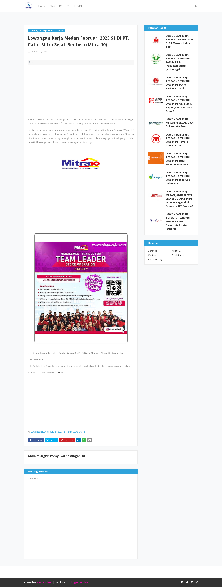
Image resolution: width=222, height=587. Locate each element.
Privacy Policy (155, 259)
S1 (65, 431)
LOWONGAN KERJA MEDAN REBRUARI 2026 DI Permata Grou (180, 122)
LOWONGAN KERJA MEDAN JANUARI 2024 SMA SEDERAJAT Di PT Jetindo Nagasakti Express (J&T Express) (179, 199)
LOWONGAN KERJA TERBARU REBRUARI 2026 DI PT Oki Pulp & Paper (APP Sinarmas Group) (179, 104)
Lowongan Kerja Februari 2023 (47, 431)
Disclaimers (178, 255)
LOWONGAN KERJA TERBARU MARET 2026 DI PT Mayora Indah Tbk (179, 41)
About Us (177, 250)
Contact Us (153, 255)
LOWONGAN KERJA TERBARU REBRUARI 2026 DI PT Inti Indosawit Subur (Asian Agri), (178, 62)
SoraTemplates (44, 582)
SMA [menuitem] (52, 6)
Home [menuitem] (42, 6)
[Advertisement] (81, 90)
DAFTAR (60, 372)
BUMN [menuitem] (78, 6)
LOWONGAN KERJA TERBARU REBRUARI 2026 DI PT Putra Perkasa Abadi (178, 83)
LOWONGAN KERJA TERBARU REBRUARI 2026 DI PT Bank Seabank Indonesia (178, 159)
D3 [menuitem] (61, 6)
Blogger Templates (80, 582)
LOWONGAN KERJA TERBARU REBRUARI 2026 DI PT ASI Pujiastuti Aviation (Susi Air (178, 221)
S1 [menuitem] (68, 6)
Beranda (152, 250)
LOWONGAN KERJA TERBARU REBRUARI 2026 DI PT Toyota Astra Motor (178, 140)
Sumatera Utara (76, 431)
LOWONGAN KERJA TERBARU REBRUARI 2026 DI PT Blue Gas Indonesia (178, 178)
